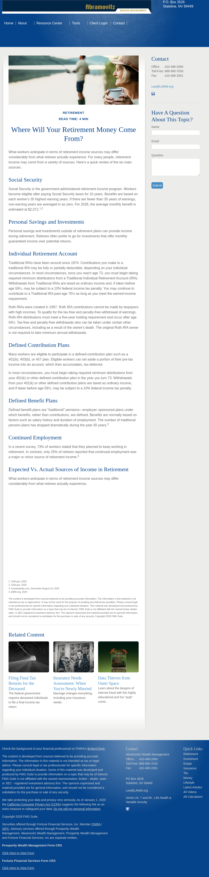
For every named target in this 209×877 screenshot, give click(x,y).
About (22, 23)
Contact (119, 23)
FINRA (95, 824)
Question (157, 155)
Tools (76, 23)
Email (155, 141)
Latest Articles (192, 787)
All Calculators (192, 796)
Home (8, 23)
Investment (190, 759)
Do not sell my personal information (77, 809)
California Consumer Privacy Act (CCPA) (34, 804)
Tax (185, 773)
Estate (187, 763)
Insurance (189, 768)
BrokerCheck (96, 748)
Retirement (190, 754)
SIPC (5, 828)
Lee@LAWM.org (162, 86)
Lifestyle (188, 782)
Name (155, 127)
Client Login (99, 23)
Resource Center (49, 23)
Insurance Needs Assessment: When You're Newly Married (72, 683)
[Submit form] (157, 185)
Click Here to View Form (18, 853)
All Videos (190, 792)
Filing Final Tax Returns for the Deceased (22, 683)
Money (187, 778)
